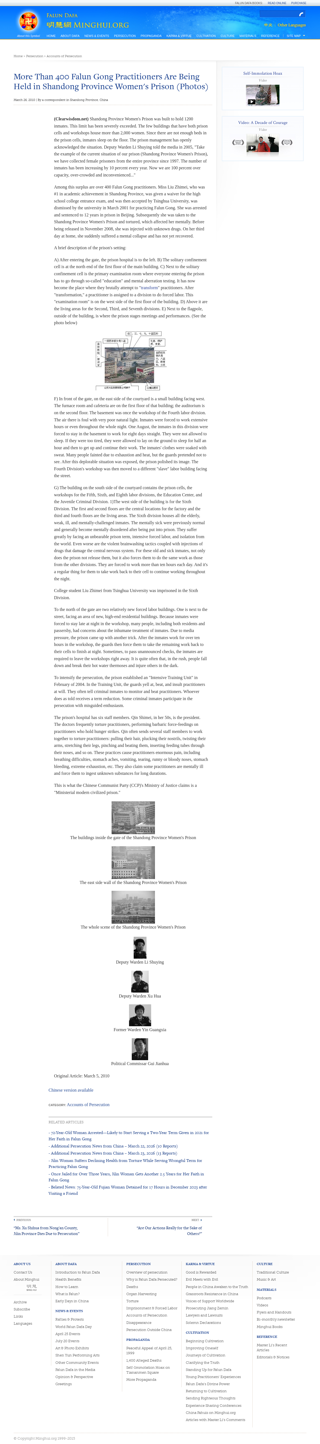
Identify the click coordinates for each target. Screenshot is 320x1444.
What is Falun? (67, 1294)
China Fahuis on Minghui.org (211, 1413)
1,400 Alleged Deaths (144, 1360)
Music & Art (266, 1279)
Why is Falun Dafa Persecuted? (151, 1279)
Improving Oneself (202, 1348)
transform (149, 287)
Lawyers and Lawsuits (204, 1315)
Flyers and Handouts (274, 1312)
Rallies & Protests (69, 1319)
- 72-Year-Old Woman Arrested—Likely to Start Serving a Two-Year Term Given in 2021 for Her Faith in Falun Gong (129, 1135)
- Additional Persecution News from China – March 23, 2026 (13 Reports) (113, 1153)
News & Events (96, 35)
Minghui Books (270, 1327)
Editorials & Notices (273, 1357)
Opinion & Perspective (74, 1377)
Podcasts (264, 1298)
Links (18, 1316)
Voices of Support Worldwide (210, 1301)
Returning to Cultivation (206, 1391)
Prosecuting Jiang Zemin (207, 1308)
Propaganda (151, 35)
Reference (270, 35)
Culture (228, 35)
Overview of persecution (147, 1272)
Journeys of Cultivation (205, 1355)
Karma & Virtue (179, 35)
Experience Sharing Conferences (213, 1406)
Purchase (298, 3)
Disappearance (138, 1323)
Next (195, 1220)
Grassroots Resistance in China (212, 1294)
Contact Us (23, 1272)
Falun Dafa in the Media (75, 1370)
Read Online (277, 3)
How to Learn (66, 1287)
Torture (132, 1301)
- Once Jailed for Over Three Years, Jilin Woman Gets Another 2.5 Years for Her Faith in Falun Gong (126, 1177)
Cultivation (206, 35)
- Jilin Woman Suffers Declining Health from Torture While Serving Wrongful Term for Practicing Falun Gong (125, 1163)
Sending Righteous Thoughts (210, 1398)
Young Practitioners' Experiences (213, 1377)
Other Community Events (77, 1363)
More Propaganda (141, 1380)
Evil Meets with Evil (202, 1279)
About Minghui (26, 1279)
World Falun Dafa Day (73, 1327)
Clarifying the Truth (203, 1363)
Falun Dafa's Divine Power (208, 1384)
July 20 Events (67, 1341)
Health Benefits (68, 1279)
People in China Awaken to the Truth (217, 1287)
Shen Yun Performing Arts (77, 1355)
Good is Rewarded (201, 1272)
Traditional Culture (273, 1272)
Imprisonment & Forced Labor (151, 1308)
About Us (22, 1264)
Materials (248, 35)
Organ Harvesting (141, 1294)
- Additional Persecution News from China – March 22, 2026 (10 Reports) (113, 1146)
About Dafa (70, 35)
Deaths (132, 1287)
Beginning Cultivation (205, 1341)
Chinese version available (71, 1090)
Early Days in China (72, 1301)
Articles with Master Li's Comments (215, 1420)
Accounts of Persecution (64, 56)
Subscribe (22, 1309)
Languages (23, 1323)
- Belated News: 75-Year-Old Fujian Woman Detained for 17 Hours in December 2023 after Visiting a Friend (128, 1190)
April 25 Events (67, 1334)
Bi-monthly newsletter (276, 1319)
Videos (262, 1305)
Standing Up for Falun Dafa (208, 1370)
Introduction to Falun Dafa (77, 1272)
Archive (20, 1302)
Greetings (63, 1384)
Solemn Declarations (203, 1323)
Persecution (125, 35)
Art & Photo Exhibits (72, 1348)
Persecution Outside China (149, 1330)
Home (51, 35)
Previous (23, 1220)
